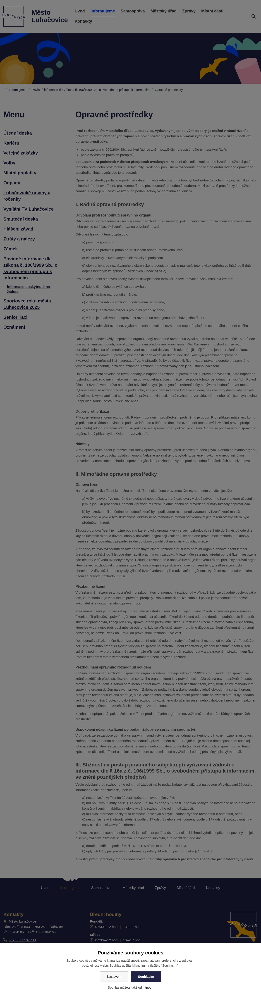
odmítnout (145, 987)
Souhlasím (146, 976)
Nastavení (114, 976)
